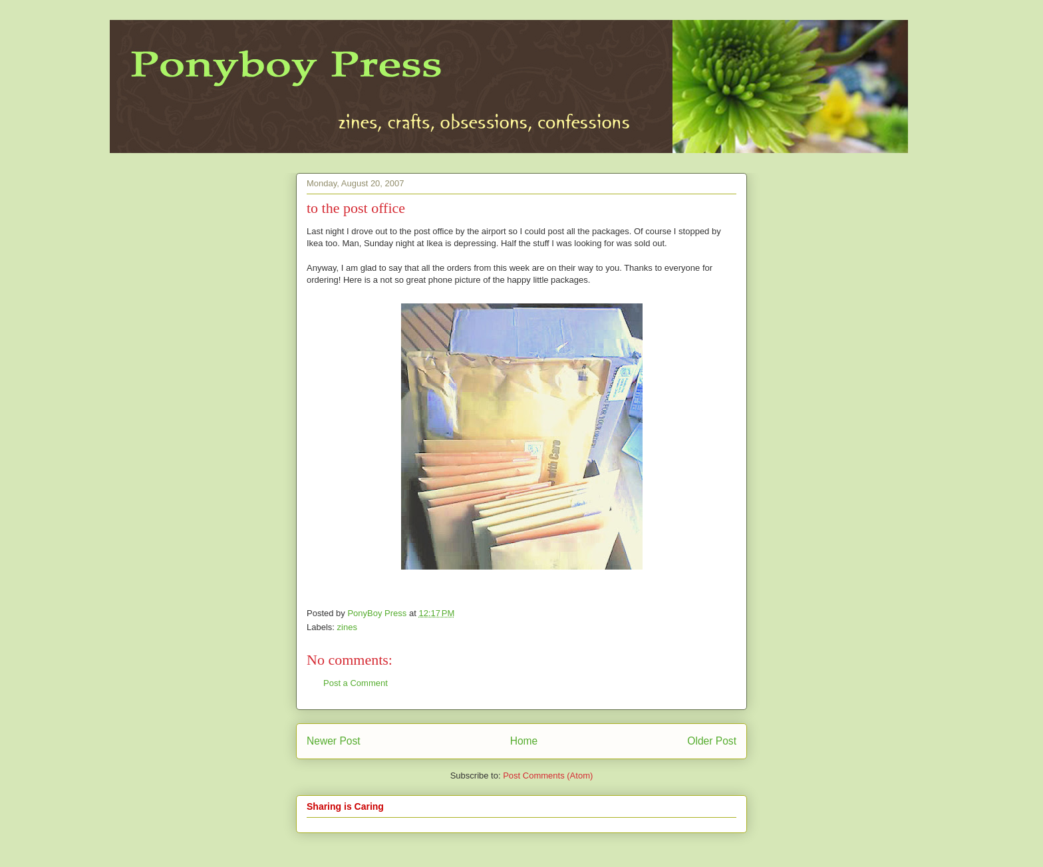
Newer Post (334, 741)
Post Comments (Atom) (548, 775)
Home (524, 741)
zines (347, 627)
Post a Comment (355, 683)
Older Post (711, 741)
